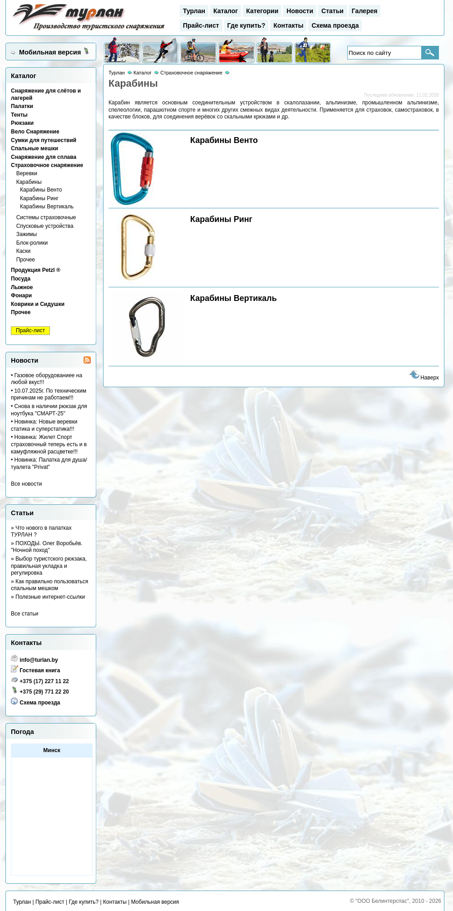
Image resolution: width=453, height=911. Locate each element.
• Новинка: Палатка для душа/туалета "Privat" (49, 463)
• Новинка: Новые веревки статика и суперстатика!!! (44, 425)
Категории (262, 11)
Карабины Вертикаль (47, 206)
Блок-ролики (32, 243)
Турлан (194, 11)
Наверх (424, 377)
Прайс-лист (201, 25)
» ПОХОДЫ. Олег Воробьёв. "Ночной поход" (47, 547)
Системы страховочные (46, 217)
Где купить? (246, 25)
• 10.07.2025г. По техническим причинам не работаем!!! (48, 394)
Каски (23, 251)
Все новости (26, 484)
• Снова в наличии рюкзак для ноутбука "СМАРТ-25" (49, 410)
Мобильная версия (50, 52)
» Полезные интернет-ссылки (48, 597)
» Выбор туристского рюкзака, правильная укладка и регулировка (49, 566)
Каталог (225, 11)
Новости (299, 11)
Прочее (25, 259)
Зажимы (26, 234)
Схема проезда (335, 25)
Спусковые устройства (45, 226)
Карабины (29, 182)
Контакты (288, 25)
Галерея (365, 11)
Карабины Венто (41, 190)
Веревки (26, 173)
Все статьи (24, 614)
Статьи (332, 11)
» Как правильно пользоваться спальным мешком (49, 585)
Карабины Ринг (39, 198)
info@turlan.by (39, 660)
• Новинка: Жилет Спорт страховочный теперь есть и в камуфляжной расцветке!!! (49, 444)
